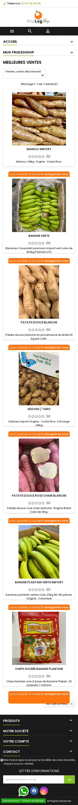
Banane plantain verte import (39, 582)
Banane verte (39, 236)
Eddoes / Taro (39, 409)
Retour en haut (59, 704)
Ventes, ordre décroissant (25, 74)
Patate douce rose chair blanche (39, 496)
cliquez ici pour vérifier (19, 763)
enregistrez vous (56, 174)
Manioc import (39, 149)
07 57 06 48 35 (31, 3)
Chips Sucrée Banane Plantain (39, 669)
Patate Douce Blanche (39, 322)
